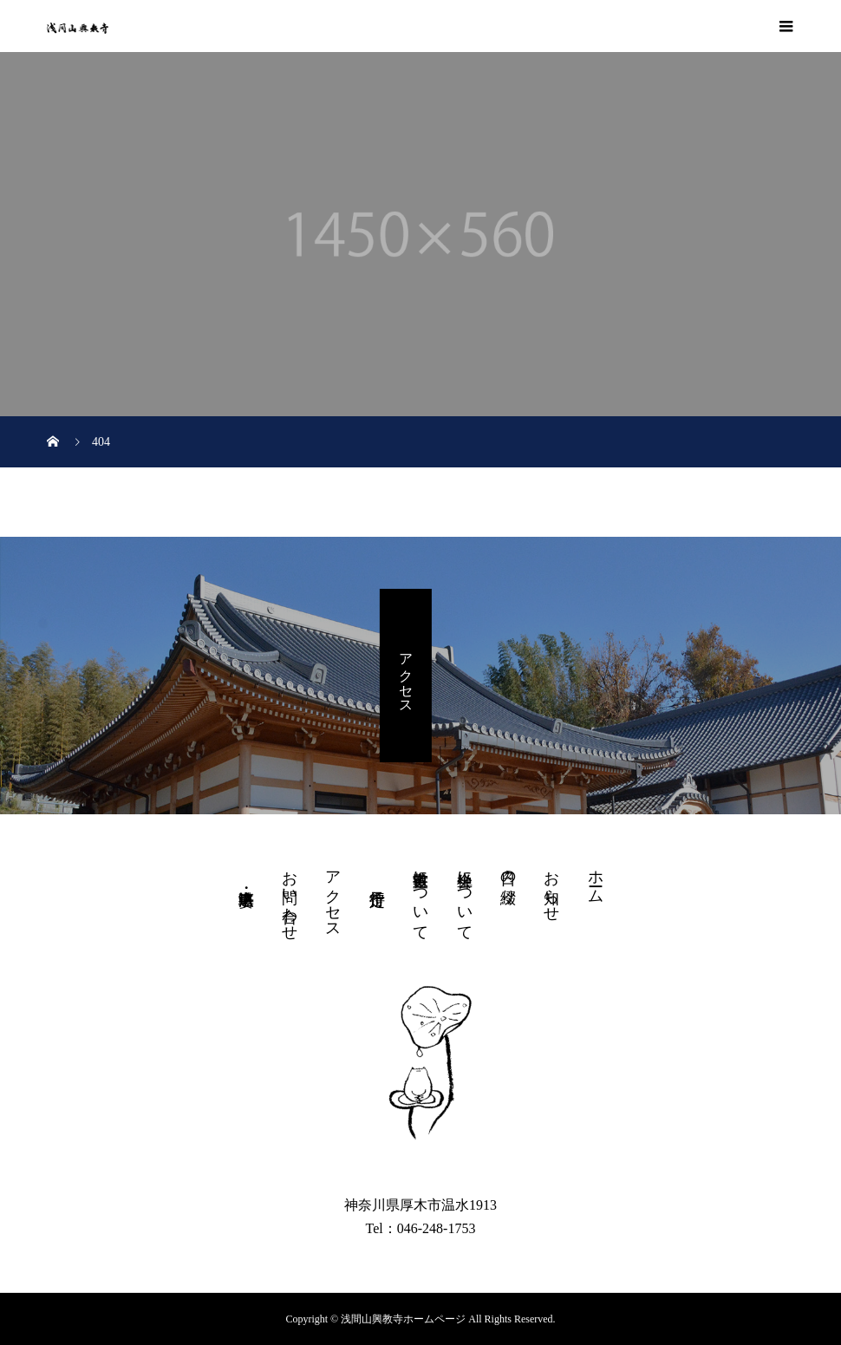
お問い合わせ (289, 896)
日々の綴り (508, 878)
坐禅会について (464, 896)
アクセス (406, 675)
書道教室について (420, 896)
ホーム (595, 878)
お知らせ (551, 887)
